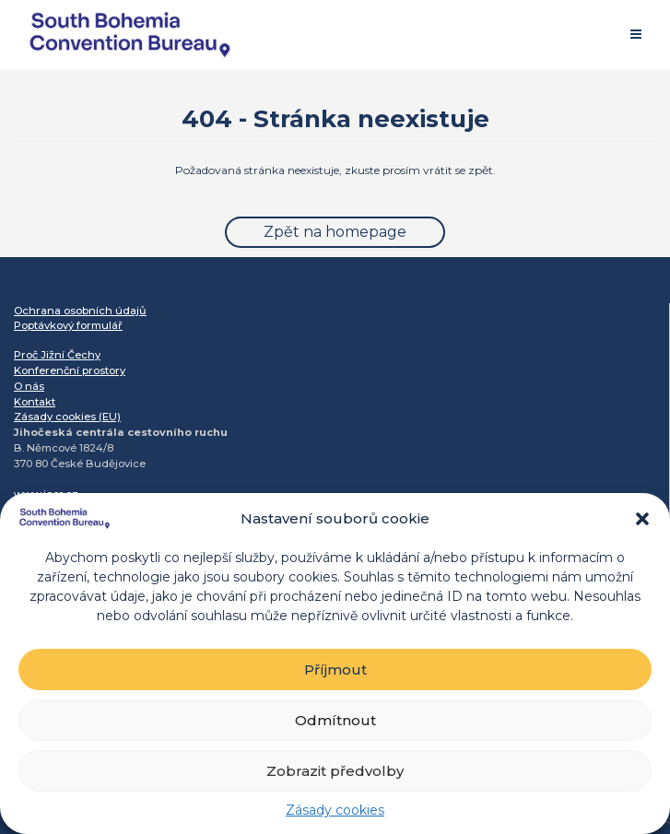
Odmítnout (335, 720)
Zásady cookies (335, 810)
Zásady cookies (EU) (67, 416)
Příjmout (335, 669)
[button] (642, 519)
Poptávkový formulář (68, 325)
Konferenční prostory (69, 370)
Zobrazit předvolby (335, 771)
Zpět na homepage (335, 232)
